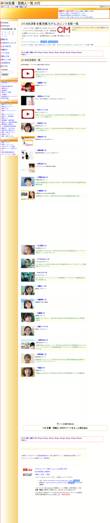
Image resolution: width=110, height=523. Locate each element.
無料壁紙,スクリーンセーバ (9, 83)
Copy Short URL (53, 42)
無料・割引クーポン (8, 136)
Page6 (63, 52)
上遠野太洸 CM (42, 340)
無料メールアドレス (8, 114)
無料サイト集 (5, 7)
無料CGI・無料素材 (8, 116)
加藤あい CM (41, 286)
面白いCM (5, 56)
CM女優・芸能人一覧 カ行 (21, 3)
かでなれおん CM (43, 259)
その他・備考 (89, 45)
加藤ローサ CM (42, 326)
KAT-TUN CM (42, 272)
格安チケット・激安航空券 (62, 455)
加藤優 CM (41, 313)
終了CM (4, 66)
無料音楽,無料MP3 (7, 86)
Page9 (80, 52)
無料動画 (4, 90)
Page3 (46, 52)
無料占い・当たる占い (8, 128)
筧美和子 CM (41, 123)
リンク (64, 477)
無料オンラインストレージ (9, 111)
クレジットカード (28, 458)
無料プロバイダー (7, 104)
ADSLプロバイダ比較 (8, 146)
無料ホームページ (7, 106)
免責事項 (47, 471)
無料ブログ (5, 108)
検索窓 (102, 27)
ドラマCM (5, 53)
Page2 (41, 52)
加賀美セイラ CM (43, 96)
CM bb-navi (5, 26)
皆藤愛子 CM (41, 83)
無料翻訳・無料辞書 (8, 120)
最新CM (4, 39)
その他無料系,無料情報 (9, 126)
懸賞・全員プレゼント (8, 132)
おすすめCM (6, 46)
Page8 (74, 52)
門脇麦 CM (41, 368)
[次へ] (25, 54)
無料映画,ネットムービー (9, 96)
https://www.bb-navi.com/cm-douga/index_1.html (58, 480)
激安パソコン (6, 142)
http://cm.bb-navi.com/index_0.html (56, 482)
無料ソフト (5, 118)
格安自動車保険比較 (8, 152)
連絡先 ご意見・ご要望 (42, 474)
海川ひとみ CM (42, 69)
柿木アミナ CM (42, 110)
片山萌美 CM (41, 245)
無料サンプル (6, 134)
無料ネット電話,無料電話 (9, 122)
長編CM (4, 49)
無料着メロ (5, 88)
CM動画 (4, 94)
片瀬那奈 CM (41, 191)
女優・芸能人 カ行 (21, 7)
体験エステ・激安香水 (43, 458)
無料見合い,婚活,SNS (8, 130)
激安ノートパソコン (8, 144)
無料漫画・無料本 (7, 124)
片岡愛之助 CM (42, 177)
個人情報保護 (39, 471)
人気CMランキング (8, 43)
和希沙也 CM (41, 164)
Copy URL (44, 42)
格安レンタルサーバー (30, 455)
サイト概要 (46, 469)
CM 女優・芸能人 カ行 (30, 52)
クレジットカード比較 (8, 154)
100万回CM (5, 63)
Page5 (57, 52)
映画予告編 (5, 98)
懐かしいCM (6, 59)
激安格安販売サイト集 (45, 455)
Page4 (52, 52)
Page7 (69, 52)
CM (12, 7)
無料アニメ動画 (6, 92)
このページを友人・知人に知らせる (34, 45)
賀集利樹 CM (41, 150)
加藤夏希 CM (41, 299)
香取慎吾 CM (41, 354)
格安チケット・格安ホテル (9, 149)
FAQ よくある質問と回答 (59, 469)
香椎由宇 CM (41, 137)
